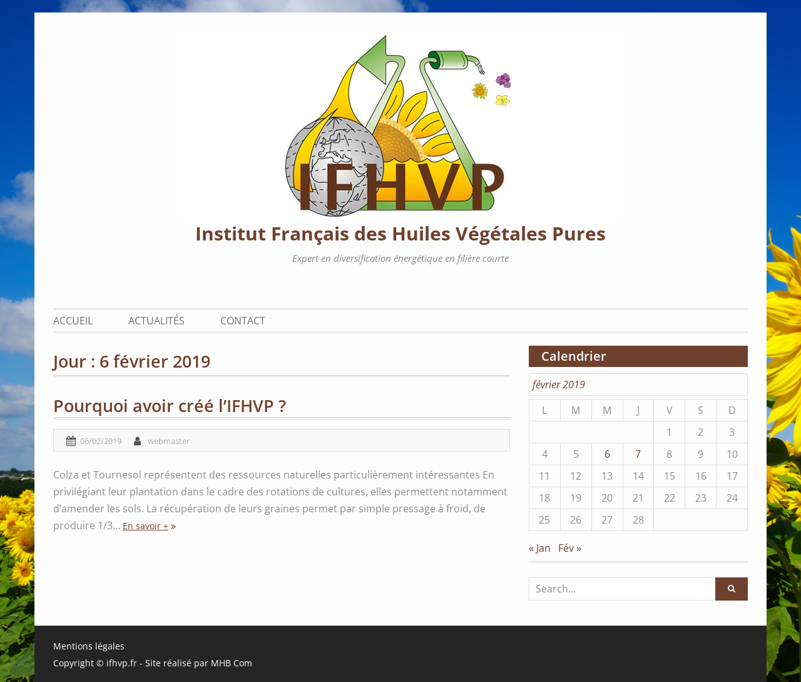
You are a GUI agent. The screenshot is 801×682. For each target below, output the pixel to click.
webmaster (169, 441)
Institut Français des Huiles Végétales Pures (400, 233)
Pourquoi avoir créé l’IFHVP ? (169, 405)
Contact (242, 321)
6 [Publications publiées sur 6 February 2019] (607, 454)
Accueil (73, 321)
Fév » (569, 548)
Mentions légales (89, 646)
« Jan (540, 548)
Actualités (156, 321)
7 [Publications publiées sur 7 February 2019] (638, 454)
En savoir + (145, 526)
